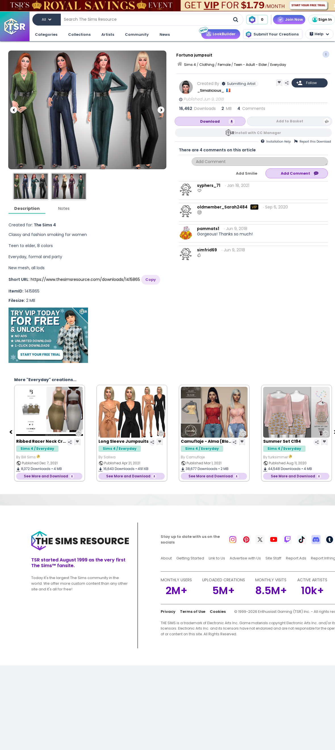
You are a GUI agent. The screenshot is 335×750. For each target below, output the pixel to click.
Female (224, 64)
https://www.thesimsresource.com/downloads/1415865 (85, 279)
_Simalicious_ (211, 90)
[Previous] (13, 88)
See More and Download (46, 476)
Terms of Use (192, 611)
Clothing (206, 64)
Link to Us (217, 558)
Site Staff (273, 558)
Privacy (168, 611)
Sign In (321, 19)
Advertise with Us (245, 558)
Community (137, 34)
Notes (64, 208)
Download (210, 121)
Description (27, 208)
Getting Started (190, 558)
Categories (46, 34)
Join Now (294, 19)
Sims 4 (190, 64)
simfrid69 (207, 250)
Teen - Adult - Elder (250, 64)
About (166, 558)
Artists (107, 34)
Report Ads (296, 558)
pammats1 (208, 228)
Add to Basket (289, 121)
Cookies (218, 611)
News (165, 34)
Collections (79, 34)
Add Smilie (246, 173)
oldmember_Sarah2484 (222, 207)
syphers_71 (208, 185)
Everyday (278, 64)
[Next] (161, 88)
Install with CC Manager (258, 132)
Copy (150, 279)
